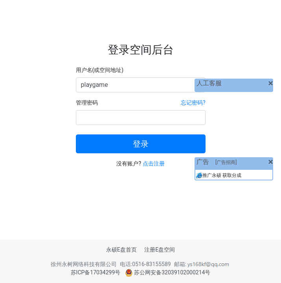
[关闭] (270, 83)
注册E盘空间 (159, 249)
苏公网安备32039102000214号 (168, 272)
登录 (141, 144)
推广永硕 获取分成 (221, 175)
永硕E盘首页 (121, 249)
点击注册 (154, 163)
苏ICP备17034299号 (96, 272)
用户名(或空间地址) (100, 70)
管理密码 (87, 102)
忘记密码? (193, 102)
